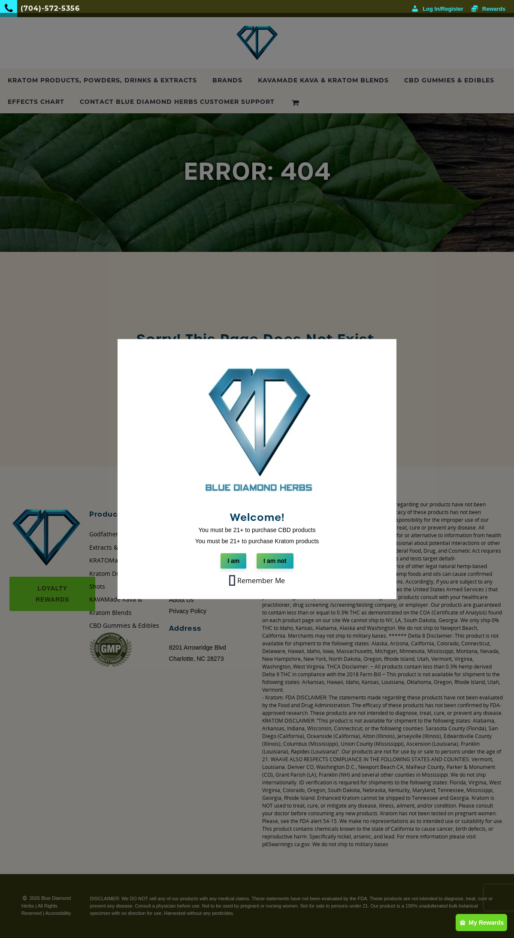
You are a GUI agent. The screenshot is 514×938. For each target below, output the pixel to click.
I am (233, 560)
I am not (275, 560)
